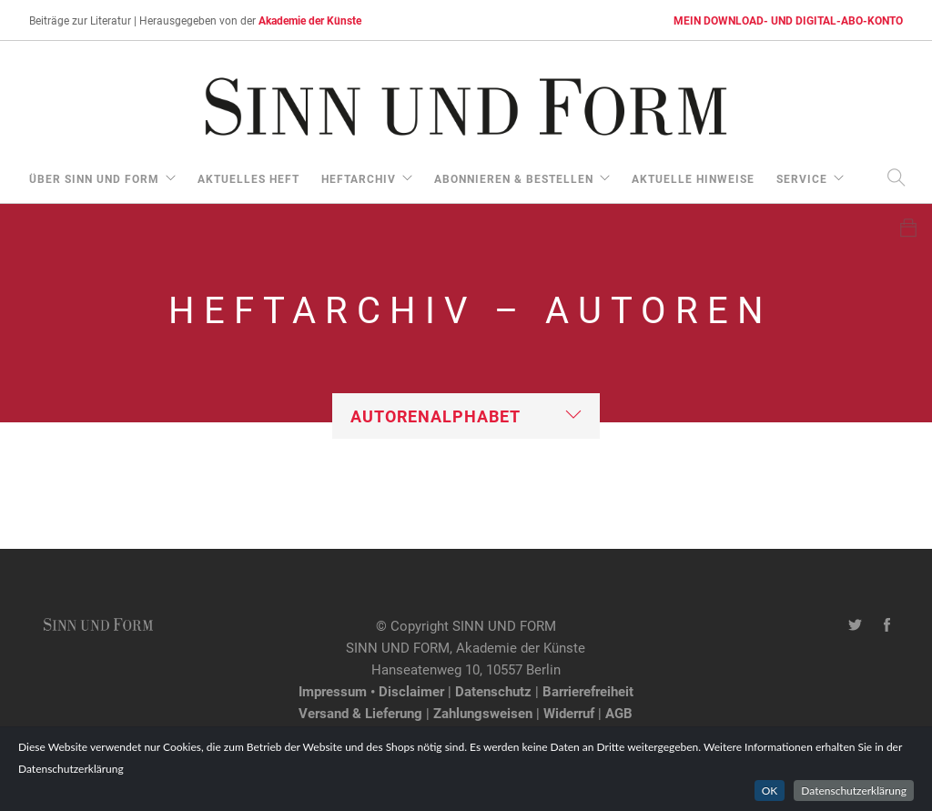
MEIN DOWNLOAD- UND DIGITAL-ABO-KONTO (788, 20)
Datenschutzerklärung (854, 790)
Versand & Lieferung (360, 713)
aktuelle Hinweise (693, 178)
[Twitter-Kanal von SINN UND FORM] (855, 625)
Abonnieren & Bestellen (513, 178)
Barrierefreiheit (587, 691)
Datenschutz (493, 691)
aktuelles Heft (248, 178)
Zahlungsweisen (482, 713)
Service (801, 178)
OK (770, 790)
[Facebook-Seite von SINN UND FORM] (887, 625)
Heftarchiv (358, 178)
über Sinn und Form (94, 178)
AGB (619, 713)
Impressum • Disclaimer (371, 691)
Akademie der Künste (309, 20)
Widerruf (568, 713)
